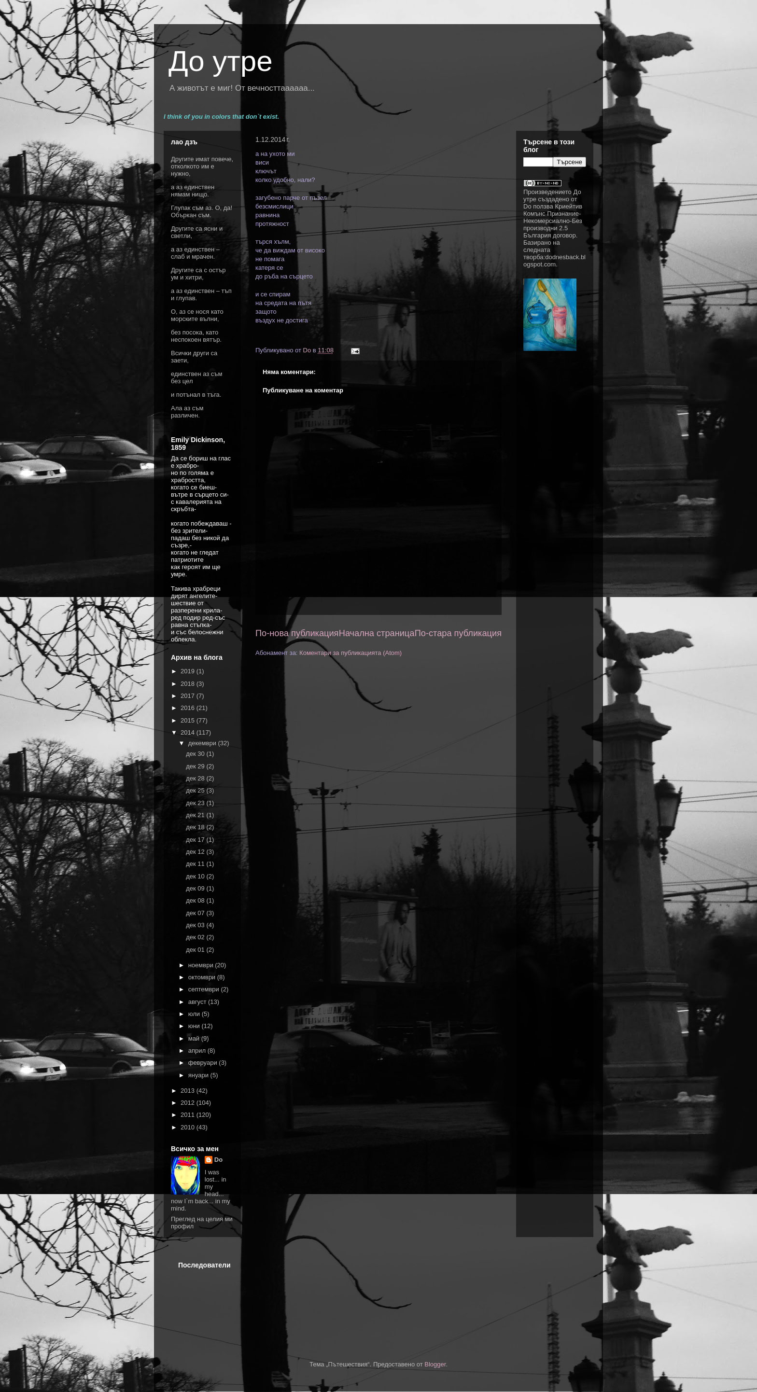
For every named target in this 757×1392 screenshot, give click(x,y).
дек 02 (196, 937)
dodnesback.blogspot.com (554, 260)
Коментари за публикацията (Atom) (350, 652)
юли (195, 1013)
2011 (188, 1114)
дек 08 (196, 900)
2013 (188, 1090)
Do (218, 1159)
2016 (188, 707)
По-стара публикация (458, 633)
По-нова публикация (296, 633)
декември (203, 743)
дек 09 (196, 888)
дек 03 (196, 925)
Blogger (435, 1364)
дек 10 (196, 876)
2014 (188, 732)
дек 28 (196, 778)
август (198, 1001)
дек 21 (196, 815)
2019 (188, 671)
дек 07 (196, 913)
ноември (201, 965)
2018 (188, 683)
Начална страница (377, 633)
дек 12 (196, 851)
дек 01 (196, 949)
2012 (188, 1102)
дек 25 (196, 790)
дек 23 (196, 803)
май (194, 1038)
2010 (188, 1127)
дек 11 (196, 863)
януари (199, 1075)
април (198, 1050)
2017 (188, 695)
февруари (203, 1062)
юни (195, 1026)
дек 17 (196, 839)
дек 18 (196, 827)
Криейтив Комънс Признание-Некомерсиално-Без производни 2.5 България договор (552, 221)
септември (204, 989)
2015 (188, 720)
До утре (220, 61)
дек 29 (196, 766)
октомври (202, 977)
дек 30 (196, 753)
